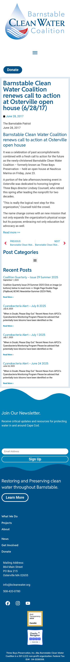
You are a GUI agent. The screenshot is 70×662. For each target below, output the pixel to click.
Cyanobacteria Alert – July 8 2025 (24, 306)
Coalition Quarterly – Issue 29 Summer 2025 (30, 277)
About (6, 529)
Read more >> (11, 232)
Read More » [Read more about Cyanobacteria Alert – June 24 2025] (8, 383)
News (5, 539)
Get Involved (10, 545)
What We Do (10, 516)
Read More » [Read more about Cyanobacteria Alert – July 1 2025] (8, 355)
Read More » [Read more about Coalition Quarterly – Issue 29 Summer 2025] (8, 297)
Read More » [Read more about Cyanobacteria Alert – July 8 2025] (8, 326)
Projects (7, 523)
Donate (6, 551)
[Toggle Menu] (35, 52)
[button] (35, 260)
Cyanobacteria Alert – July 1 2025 (24, 335)
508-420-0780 (11, 591)
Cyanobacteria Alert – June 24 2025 (25, 363)
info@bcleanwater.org (16, 584)
